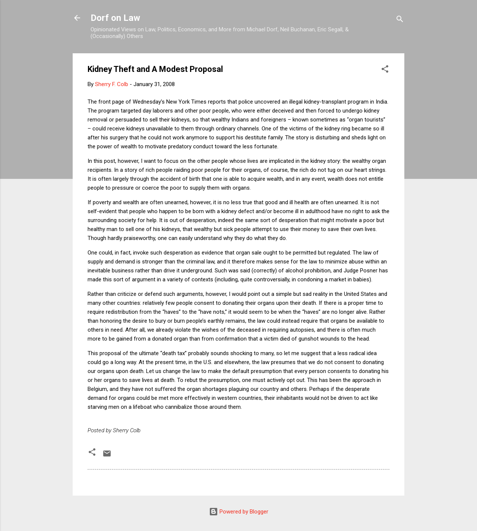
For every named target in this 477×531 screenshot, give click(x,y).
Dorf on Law (115, 18)
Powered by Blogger (238, 511)
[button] (384, 70)
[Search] (399, 20)
